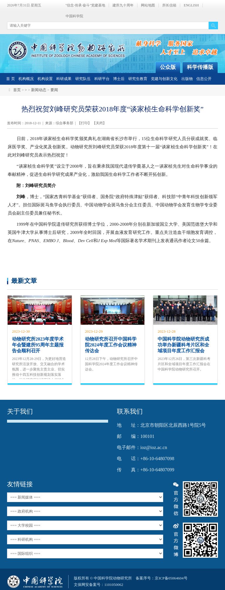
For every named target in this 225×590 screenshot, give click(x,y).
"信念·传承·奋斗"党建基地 (85, 5)
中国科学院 (74, 16)
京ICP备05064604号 (171, 578)
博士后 (119, 78)
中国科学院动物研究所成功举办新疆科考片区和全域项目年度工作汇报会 (183, 344)
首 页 (10, 78)
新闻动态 (38, 90)
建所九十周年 (123, 5)
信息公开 (204, 78)
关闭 (99, 123)
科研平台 (102, 78)
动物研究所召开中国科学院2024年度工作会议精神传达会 (111, 344)
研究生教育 (137, 78)
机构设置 (45, 78)
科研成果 (63, 78)
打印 (84, 123)
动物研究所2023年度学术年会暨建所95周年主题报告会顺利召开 (38, 344)
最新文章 (24, 280)
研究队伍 (83, 78)
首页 (17, 90)
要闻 (54, 90)
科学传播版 (200, 67)
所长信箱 (169, 5)
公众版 (168, 67)
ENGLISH (191, 5)
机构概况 (26, 78)
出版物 (187, 78)
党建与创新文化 (164, 78)
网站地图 (148, 5)
